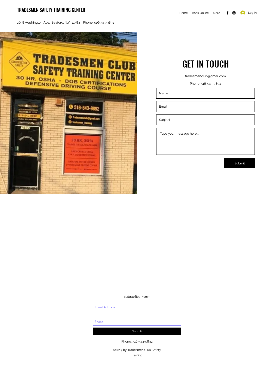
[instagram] (234, 13)
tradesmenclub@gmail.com (205, 76)
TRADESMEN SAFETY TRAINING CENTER (51, 9)
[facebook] (227, 13)
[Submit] (239, 163)
